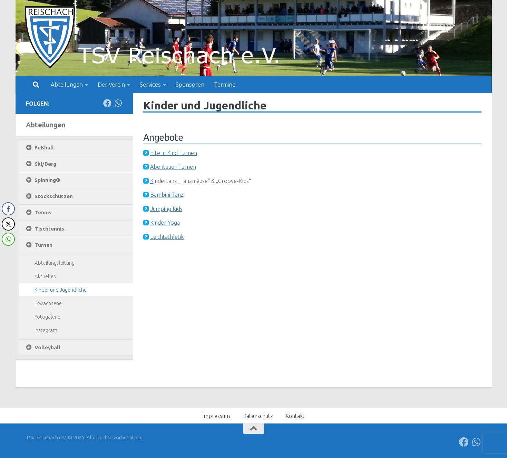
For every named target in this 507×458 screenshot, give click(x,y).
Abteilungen (67, 84)
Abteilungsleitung (55, 263)
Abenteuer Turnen (173, 167)
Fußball (44, 147)
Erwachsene (48, 303)
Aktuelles (45, 276)
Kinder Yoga (165, 223)
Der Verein (111, 84)
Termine (224, 84)
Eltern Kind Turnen (173, 153)
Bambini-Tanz (167, 195)
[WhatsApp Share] (8, 239)
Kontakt (295, 416)
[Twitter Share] (8, 224)
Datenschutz (257, 416)
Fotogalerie (47, 317)
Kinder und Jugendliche (61, 290)
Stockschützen (54, 196)
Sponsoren (190, 84)
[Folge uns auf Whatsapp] (118, 103)
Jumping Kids (166, 209)
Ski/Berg (45, 164)
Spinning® (47, 180)
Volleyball (47, 347)
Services (150, 84)
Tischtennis (49, 229)
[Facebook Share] (8, 208)
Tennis (43, 212)
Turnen (43, 245)
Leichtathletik (167, 237)
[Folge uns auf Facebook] (107, 103)
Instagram (46, 330)
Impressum (216, 416)
